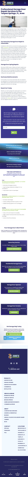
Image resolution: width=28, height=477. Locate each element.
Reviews (6, 415)
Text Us (10, 474)
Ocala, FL (20, 441)
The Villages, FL (22, 430)
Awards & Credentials (10, 413)
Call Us (3, 474)
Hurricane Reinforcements (11, 402)
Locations (21, 426)
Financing (7, 430)
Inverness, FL (21, 443)
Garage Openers (8, 382)
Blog (5, 421)
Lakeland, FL (21, 439)
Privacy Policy (14, 459)
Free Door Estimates (13, 334)
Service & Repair (9, 393)
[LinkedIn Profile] (17, 363)
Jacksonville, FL (22, 445)
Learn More (14, 312)
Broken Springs (8, 400)
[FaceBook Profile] (11, 363)
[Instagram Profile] (14, 363)
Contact (7, 426)
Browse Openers (14, 291)
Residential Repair (9, 395)
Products (7, 378)
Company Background (10, 411)
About (6, 409)
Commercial (7, 386)
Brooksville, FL (22, 428)
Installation (7, 389)
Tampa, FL (20, 437)
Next (14, 132)
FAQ (5, 432)
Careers (6, 419)
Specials (6, 428)
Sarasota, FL (21, 434)
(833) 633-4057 (15, 369)
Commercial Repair (9, 404)
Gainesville (21, 448)
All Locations (22, 450)
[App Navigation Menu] (25, 474)
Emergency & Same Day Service (12, 338)
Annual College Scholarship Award (14, 417)
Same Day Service (9, 397)
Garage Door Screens (10, 384)
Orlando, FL (21, 432)
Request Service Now (14, 249)
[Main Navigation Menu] (25, 3)
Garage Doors (8, 380)
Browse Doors (14, 270)
